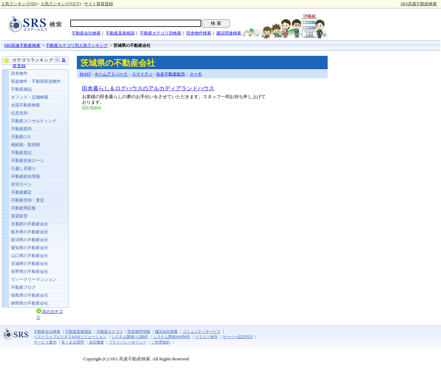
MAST (85, 74)
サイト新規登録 (98, 3)
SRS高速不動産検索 (419, 3)
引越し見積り (23, 168)
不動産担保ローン (27, 160)
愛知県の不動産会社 (29, 247)
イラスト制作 (206, 337)
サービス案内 (45, 342)
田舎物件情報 (138, 331)
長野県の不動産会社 (29, 271)
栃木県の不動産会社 (29, 231)
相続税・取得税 (25, 144)
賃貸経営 (19, 216)
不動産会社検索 (86, 33)
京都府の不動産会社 (29, 224)
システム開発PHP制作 (171, 337)
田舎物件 (19, 73)
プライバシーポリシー (127, 342)
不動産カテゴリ (109, 331)
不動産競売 (21, 128)
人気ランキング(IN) (19, 3)
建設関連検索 (228, 33)
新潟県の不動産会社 (29, 239)
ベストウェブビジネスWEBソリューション (70, 337)
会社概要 (96, 342)
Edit (85, 107)
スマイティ (142, 74)
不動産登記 (21, 152)
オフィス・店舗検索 (29, 97)
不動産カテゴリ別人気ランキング (77, 45)
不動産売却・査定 (27, 200)
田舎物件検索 (198, 33)
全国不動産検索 (25, 105)
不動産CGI (21, 136)
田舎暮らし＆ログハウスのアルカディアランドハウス (148, 88)
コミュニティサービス (201, 331)
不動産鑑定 (21, 192)
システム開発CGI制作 (129, 337)
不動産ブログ (23, 287)
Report (95, 107)
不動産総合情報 (25, 176)
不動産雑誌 (21, 89)
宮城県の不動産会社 (29, 263)
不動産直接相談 (120, 33)
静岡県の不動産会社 (29, 303)
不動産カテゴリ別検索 (160, 33)
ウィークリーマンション (34, 279)
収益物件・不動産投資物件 (36, 81)
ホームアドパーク (111, 74)
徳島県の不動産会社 (29, 295)
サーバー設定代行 (238, 337)
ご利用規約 (160, 342)
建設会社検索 (166, 331)
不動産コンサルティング (34, 121)
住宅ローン (21, 184)
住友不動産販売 (170, 74)
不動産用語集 (23, 208)
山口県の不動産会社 (29, 255)
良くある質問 (72, 342)
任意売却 (19, 113)
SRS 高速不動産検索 (129, 358)
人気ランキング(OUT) (61, 3)
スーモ (195, 74)
